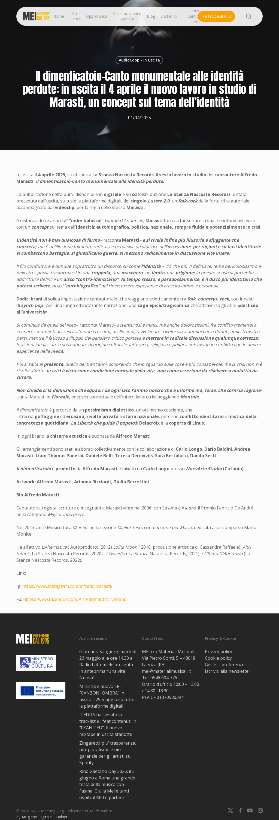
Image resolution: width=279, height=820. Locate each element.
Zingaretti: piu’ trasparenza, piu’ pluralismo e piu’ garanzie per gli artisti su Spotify (107, 753)
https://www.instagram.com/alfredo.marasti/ (67, 586)
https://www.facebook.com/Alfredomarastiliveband (74, 599)
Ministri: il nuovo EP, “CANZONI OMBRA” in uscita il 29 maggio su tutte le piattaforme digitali (106, 696)
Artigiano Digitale (37, 816)
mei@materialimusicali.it (166, 671)
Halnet (62, 816)
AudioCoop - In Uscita (139, 60)
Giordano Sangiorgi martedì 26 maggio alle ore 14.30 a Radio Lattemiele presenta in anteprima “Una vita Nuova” (107, 665)
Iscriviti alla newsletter (227, 671)
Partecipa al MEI (216, 16)
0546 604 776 (163, 678)
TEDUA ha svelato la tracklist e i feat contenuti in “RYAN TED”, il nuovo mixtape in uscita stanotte (107, 724)
